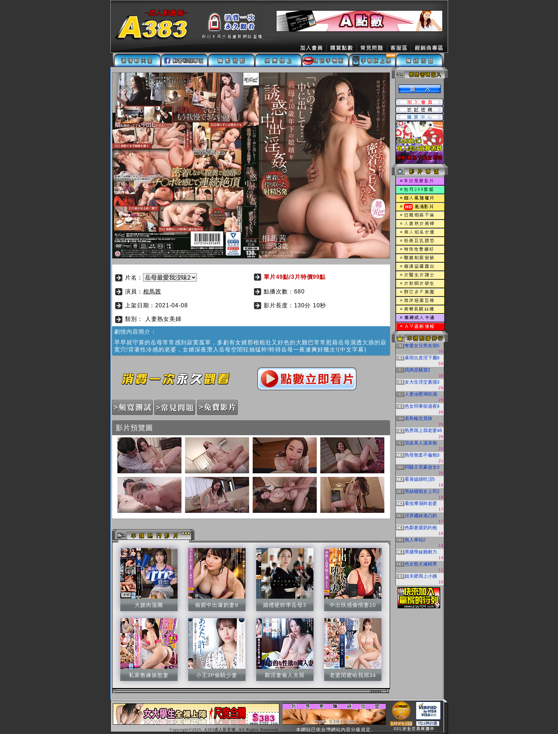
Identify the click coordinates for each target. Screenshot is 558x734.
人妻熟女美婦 (163, 319)
